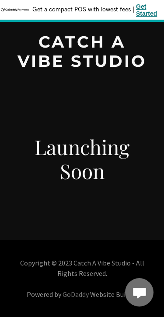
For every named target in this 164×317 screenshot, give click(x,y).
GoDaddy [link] (76, 294)
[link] (82, 64)
